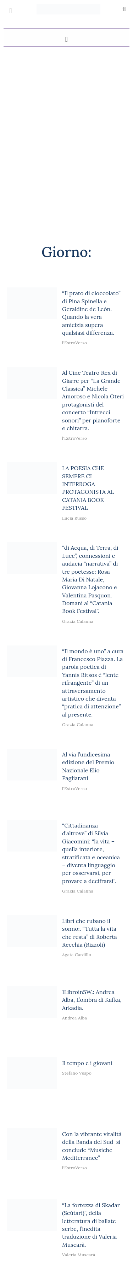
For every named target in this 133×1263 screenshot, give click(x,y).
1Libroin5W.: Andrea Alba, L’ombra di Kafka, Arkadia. (92, 999)
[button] (124, 9)
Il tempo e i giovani (87, 1062)
